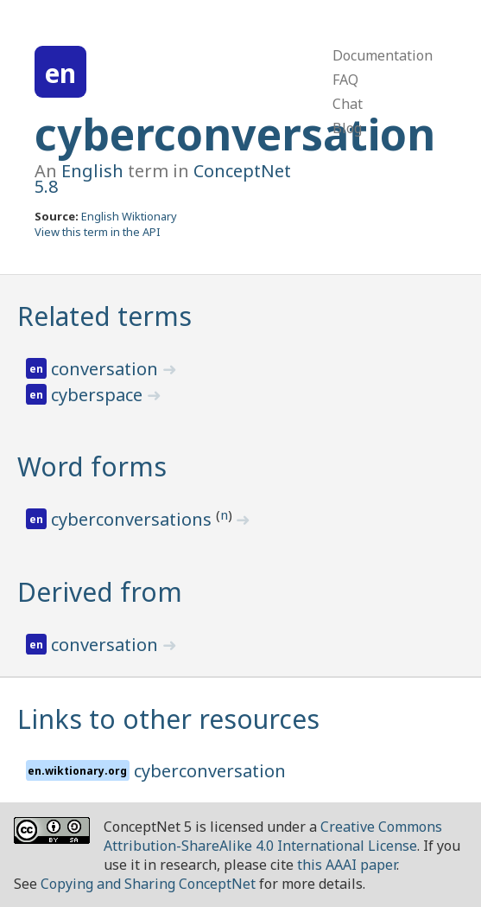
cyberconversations (133, 519)
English (92, 170)
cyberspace (99, 394)
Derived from (99, 592)
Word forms (92, 466)
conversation (106, 368)
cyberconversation (235, 134)
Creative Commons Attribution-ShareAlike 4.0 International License (273, 836)
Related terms (104, 316)
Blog (347, 127)
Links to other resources (168, 719)
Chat (347, 103)
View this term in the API (98, 232)
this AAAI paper (346, 864)
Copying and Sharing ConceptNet (148, 883)
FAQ (345, 79)
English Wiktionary (129, 216)
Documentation (382, 55)
